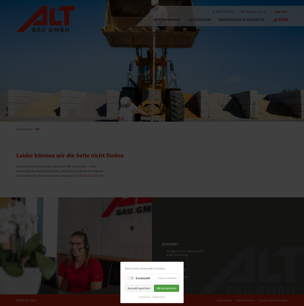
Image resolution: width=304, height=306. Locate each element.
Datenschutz (158, 297)
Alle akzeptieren (166, 288)
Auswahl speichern (139, 288)
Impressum (144, 297)
